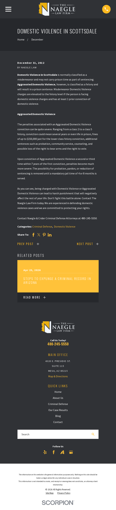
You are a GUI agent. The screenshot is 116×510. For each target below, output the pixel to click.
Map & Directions (58, 376)
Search (25, 434)
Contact (58, 422)
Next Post (85, 244)
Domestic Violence (64, 226)
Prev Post (25, 244)
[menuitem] (50, 493)
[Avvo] (62, 452)
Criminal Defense (42, 226)
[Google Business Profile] (71, 452)
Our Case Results (58, 410)
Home (58, 391)
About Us (58, 398)
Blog (58, 416)
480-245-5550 (58, 343)
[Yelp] (45, 452)
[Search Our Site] (93, 434)
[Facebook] (53, 452)
